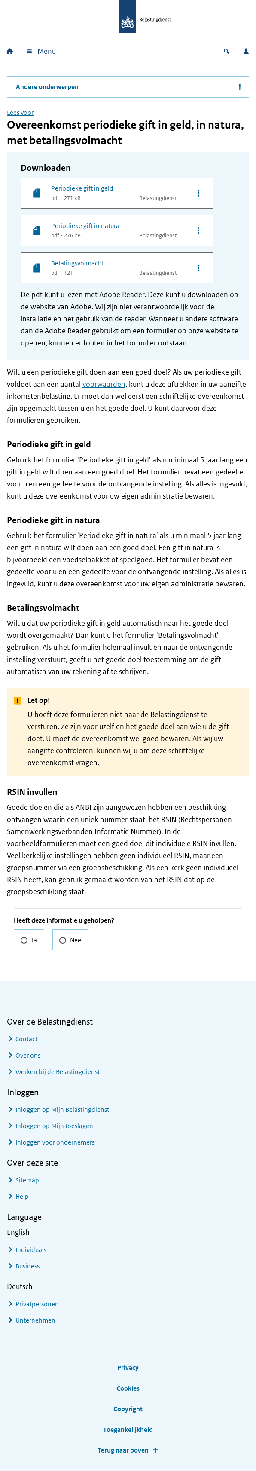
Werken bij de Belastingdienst (57, 1072)
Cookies (128, 1388)
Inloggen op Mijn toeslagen (54, 1126)
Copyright (128, 1409)
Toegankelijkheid (128, 1429)
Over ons (27, 1055)
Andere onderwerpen (47, 87)
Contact (26, 1039)
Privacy (128, 1367)
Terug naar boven (123, 1450)
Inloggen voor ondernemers (54, 1142)
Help (22, 1196)
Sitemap (27, 1180)
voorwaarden (103, 384)
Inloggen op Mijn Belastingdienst (62, 1109)
